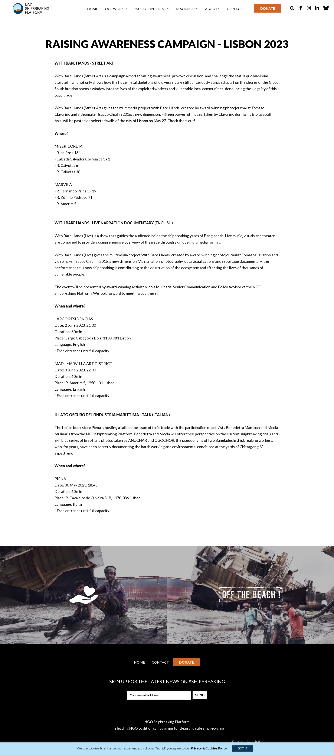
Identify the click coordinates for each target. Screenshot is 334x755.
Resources (187, 9)
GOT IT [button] (242, 748)
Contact (235, 9)
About (212, 9)
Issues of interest (151, 9)
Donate (267, 8)
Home (92, 9)
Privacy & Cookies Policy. (209, 748)
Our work (116, 9)
